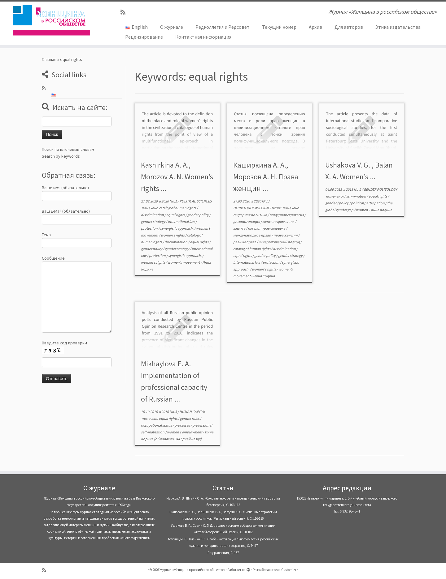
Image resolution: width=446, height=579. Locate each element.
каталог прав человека (267, 228)
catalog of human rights (178, 208)
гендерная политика (250, 214)
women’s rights (173, 235)
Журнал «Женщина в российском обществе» (192, 570)
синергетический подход (279, 242)
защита (239, 228)
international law (181, 221)
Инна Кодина (264, 276)
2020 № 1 (261, 201)
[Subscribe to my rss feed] (124, 12)
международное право (252, 235)
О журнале (171, 27)
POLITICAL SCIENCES (195, 201)
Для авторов (348, 27)
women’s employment (185, 432)
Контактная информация (203, 37)
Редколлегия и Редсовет (222, 27)
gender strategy (153, 221)
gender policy (198, 214)
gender (331, 203)
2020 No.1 (169, 201)
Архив (315, 27)
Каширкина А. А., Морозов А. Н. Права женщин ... (265, 176)
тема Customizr (284, 570)
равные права (245, 242)
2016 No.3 (169, 411)
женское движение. (278, 221)
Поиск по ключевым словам (68, 149)
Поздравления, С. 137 (223, 553)
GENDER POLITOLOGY (380, 189)
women (362, 209)
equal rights (176, 214)
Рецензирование (144, 37)
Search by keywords (61, 156)
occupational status (157, 425)
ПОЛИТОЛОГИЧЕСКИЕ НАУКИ (257, 208)
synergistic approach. (177, 228)
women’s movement (184, 262)
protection (149, 228)
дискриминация (246, 221)
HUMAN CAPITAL (192, 411)
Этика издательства (398, 27)
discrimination (152, 214)
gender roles (190, 418)
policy (344, 203)
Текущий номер (279, 27)
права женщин (285, 235)
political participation (368, 203)
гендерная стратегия (286, 214)
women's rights (153, 262)
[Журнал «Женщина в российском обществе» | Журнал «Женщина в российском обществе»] (51, 20)
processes (182, 425)
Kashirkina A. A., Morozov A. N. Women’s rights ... (177, 176)
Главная (49, 59)
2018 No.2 (354, 189)
